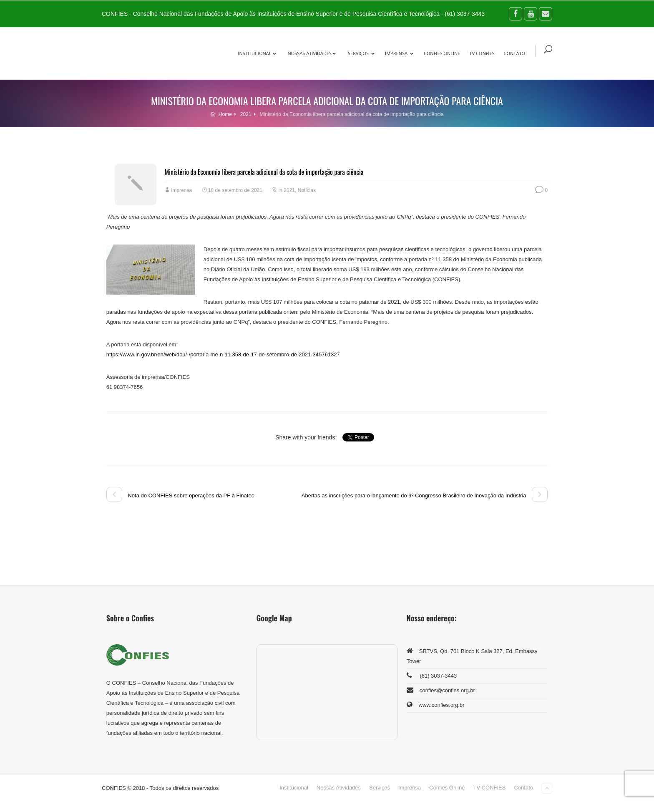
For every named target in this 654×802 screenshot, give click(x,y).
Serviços (361, 53)
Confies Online (442, 53)
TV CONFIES (481, 53)
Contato (514, 53)
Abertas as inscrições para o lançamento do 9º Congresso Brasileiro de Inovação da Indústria (425, 495)
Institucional (257, 53)
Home (221, 114)
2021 (246, 114)
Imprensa (399, 53)
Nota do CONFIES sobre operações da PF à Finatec (180, 495)
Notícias (307, 190)
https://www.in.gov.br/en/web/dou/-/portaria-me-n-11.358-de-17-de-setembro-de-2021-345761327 (223, 354)
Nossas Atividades (311, 53)
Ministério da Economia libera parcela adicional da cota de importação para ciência (264, 172)
